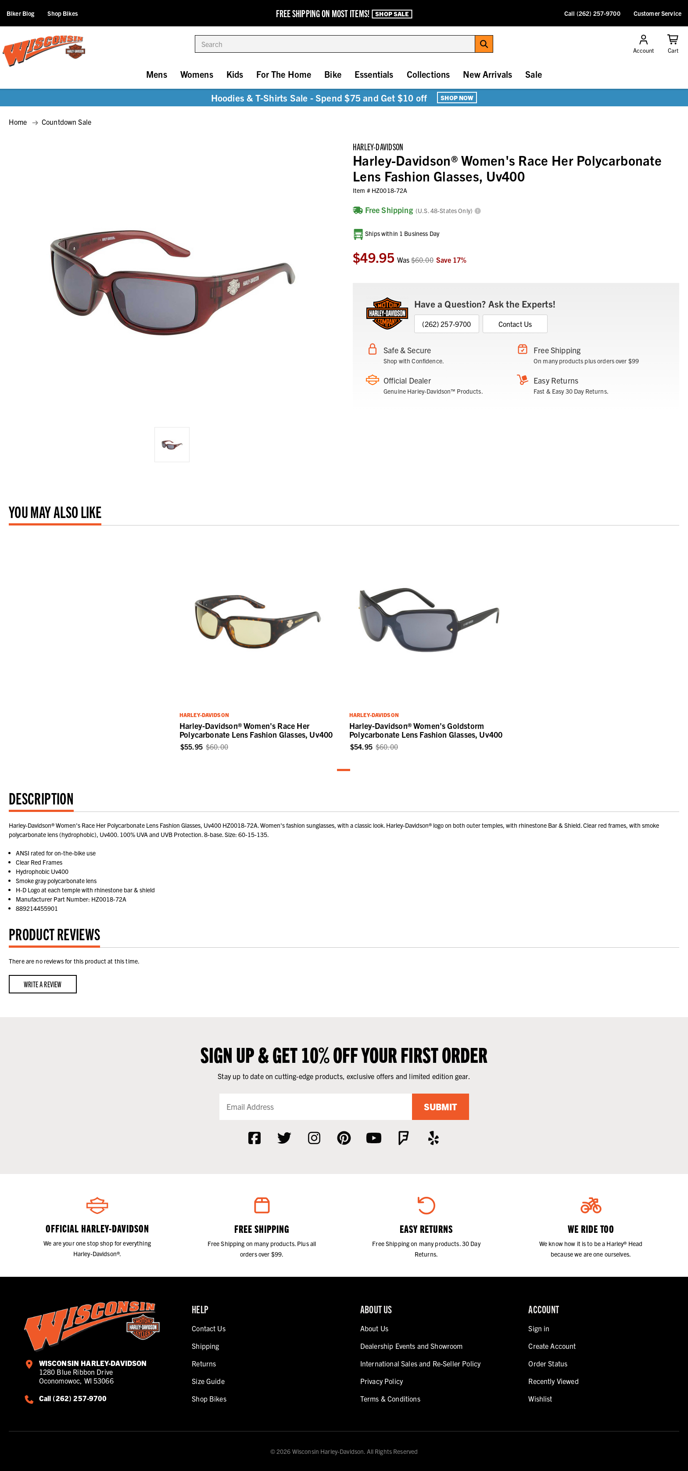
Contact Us (515, 323)
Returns (204, 1363)
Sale (533, 74)
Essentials (374, 74)
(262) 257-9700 (446, 323)
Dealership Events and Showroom (411, 1345)
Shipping (205, 1345)
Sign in (538, 1328)
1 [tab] (344, 770)
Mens (156, 74)
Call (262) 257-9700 (592, 13)
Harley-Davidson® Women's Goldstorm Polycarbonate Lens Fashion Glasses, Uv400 (425, 730)
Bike (332, 74)
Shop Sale (391, 14)
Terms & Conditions (390, 1398)
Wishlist (540, 1398)
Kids (235, 74)
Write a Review (43, 984)
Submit (440, 1106)
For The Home (283, 74)
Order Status (547, 1363)
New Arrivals (487, 74)
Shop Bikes (62, 13)
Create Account (552, 1345)
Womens (196, 74)
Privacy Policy (381, 1381)
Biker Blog (20, 13)
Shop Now (457, 97)
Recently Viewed (553, 1381)
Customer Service (657, 13)
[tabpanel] (259, 643)
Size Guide (208, 1381)
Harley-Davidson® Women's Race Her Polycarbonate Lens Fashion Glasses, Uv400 (256, 730)
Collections (428, 74)
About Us (374, 1328)
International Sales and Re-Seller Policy (420, 1363)
